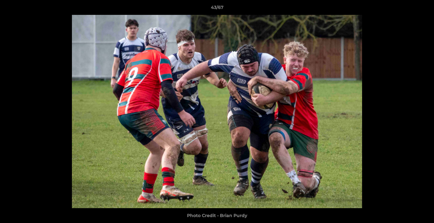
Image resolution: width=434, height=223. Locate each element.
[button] (423, 9)
